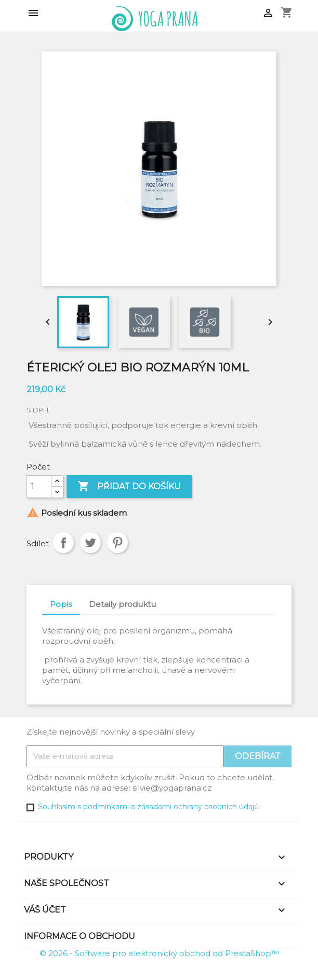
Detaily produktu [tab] (122, 604)
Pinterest (117, 542)
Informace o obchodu (79, 936)
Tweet (90, 542)
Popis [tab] (61, 604)
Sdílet (63, 542)
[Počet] (39, 486)
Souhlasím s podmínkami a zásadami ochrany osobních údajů (148, 806)
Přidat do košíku (129, 486)
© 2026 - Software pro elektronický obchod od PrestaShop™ (159, 953)
